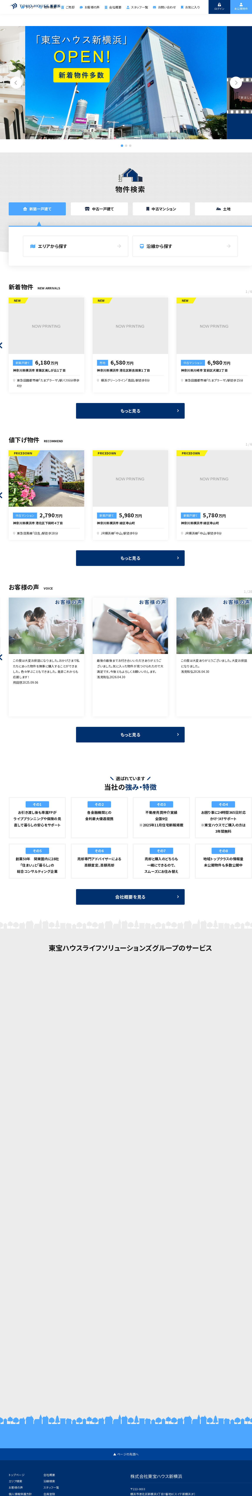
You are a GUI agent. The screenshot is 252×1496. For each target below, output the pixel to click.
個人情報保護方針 (20, 1494)
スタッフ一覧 (138, 18)
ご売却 (71, 18)
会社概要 (115, 18)
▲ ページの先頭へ (126, 1454)
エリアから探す (48, 246)
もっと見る (130, 419)
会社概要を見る (130, 905)
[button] (236, 83)
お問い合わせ (165, 18)
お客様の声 (92, 18)
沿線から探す (156, 246)
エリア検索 (15, 1481)
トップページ (17, 1475)
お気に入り (190, 18)
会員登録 (49, 1494)
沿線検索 (49, 1481)
